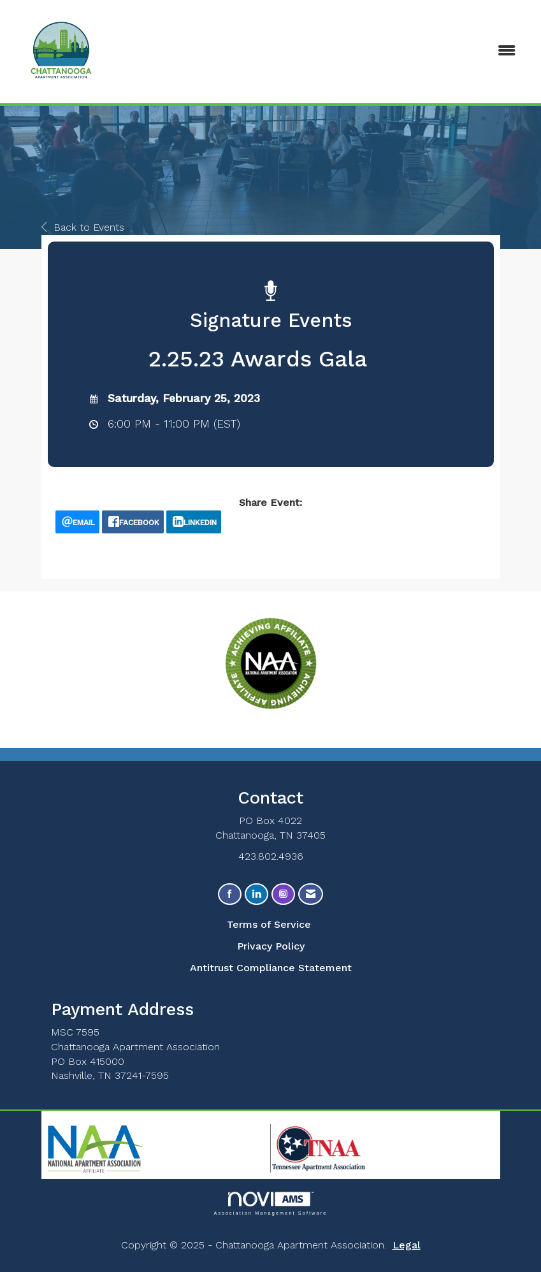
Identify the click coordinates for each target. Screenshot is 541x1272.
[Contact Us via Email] (310, 894)
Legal (407, 1245)
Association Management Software (270, 1203)
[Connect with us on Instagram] (283, 894)
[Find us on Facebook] (230, 894)
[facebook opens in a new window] (133, 521)
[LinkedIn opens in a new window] (193, 521)
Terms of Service (269, 924)
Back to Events (82, 227)
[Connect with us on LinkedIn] (256, 894)
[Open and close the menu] (355, 51)
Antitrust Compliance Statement (271, 968)
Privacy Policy (271, 946)
